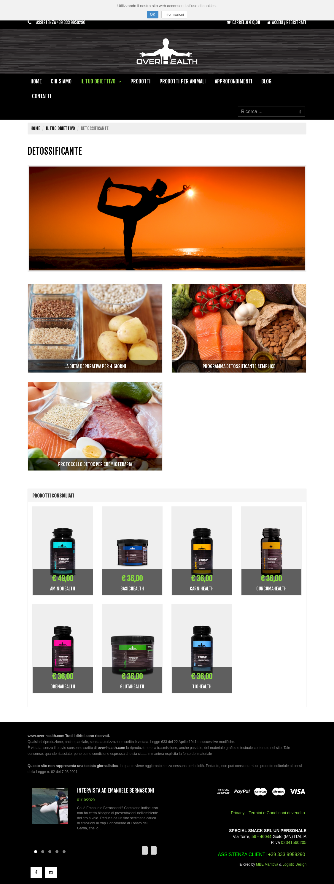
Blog (266, 81)
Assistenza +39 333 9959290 (62, 22)
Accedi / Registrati (286, 22)
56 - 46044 (261, 836)
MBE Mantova (267, 865)
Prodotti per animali (183, 81)
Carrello (240, 22)
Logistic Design (294, 865)
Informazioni (174, 14)
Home (36, 81)
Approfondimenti (233, 81)
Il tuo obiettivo (101, 81)
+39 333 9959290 (286, 854)
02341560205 (293, 842)
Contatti (41, 96)
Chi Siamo (61, 81)
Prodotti (141, 81)
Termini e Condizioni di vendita (277, 813)
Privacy (237, 813)
